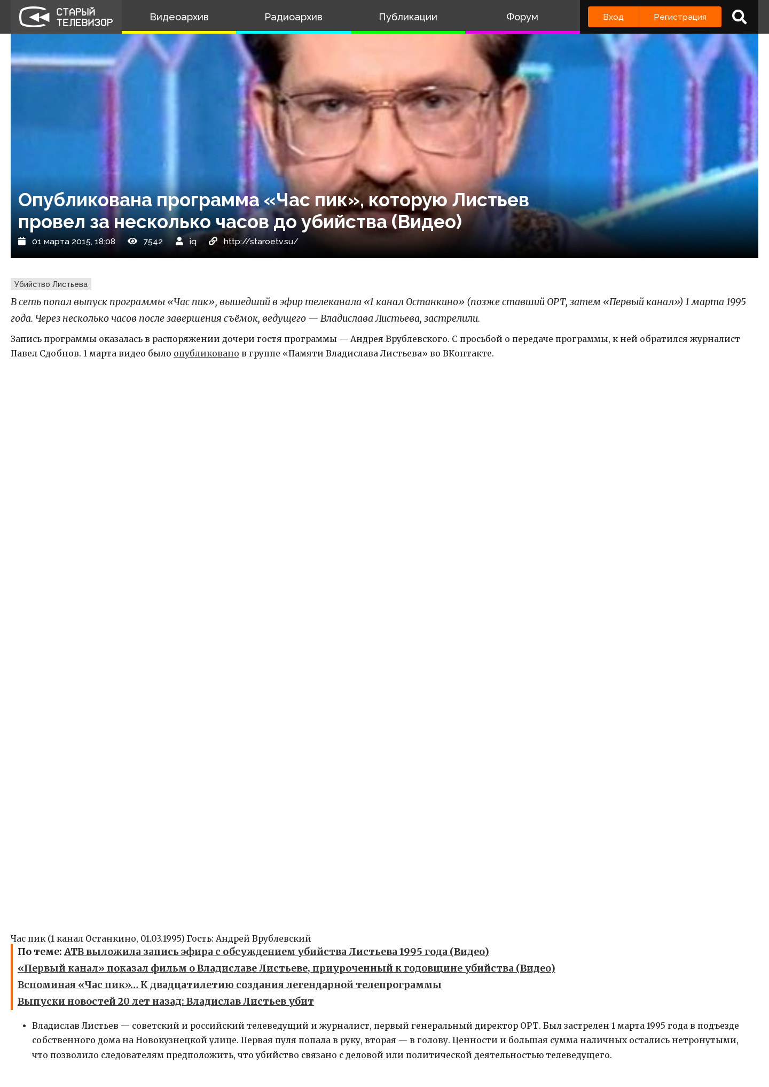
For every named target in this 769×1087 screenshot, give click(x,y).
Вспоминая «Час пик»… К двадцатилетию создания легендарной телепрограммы (230, 985)
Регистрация (680, 17)
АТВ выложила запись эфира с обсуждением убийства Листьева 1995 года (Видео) (276, 952)
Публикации (408, 16)
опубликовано (206, 353)
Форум (522, 16)
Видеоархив (179, 16)
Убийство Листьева (51, 284)
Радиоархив (293, 16)
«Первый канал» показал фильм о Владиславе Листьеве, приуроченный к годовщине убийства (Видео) (286, 968)
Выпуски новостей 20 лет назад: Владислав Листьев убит (166, 1001)
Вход (613, 17)
